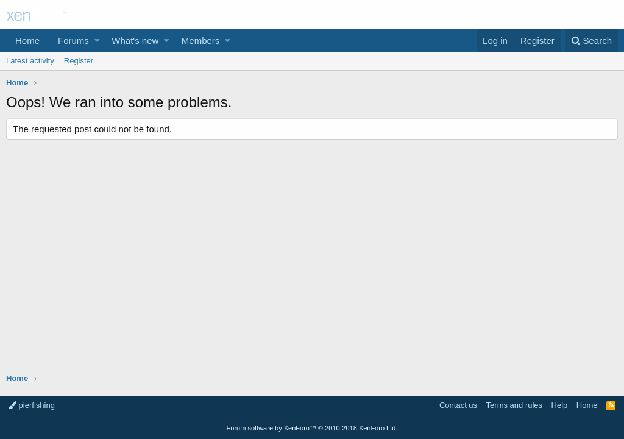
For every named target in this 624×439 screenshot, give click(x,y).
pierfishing (32, 405)
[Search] (591, 40)
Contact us (458, 405)
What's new (135, 40)
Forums (73, 40)
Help (559, 405)
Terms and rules (514, 405)
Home (27, 40)
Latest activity (30, 60)
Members (201, 40)
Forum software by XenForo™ (312, 428)
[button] (97, 40)
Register (78, 60)
